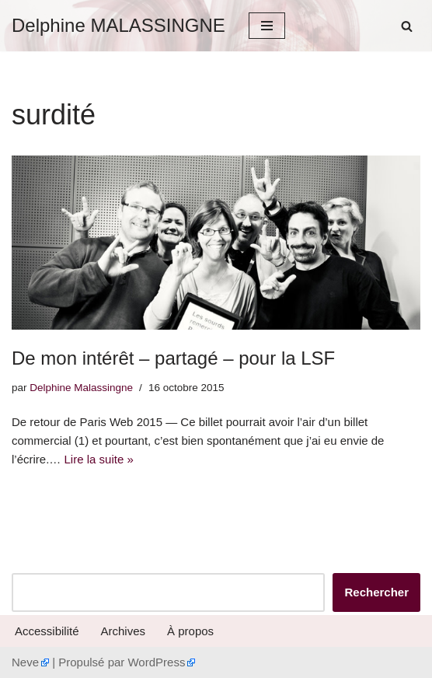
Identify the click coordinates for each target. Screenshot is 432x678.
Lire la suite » (99, 459)
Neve (25, 662)
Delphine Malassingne (81, 387)
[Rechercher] (407, 26)
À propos (190, 631)
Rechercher (376, 592)
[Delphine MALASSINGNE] (118, 25)
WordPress (156, 662)
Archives (123, 631)
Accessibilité (47, 631)
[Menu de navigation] (267, 25)
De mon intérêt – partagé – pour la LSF (173, 358)
